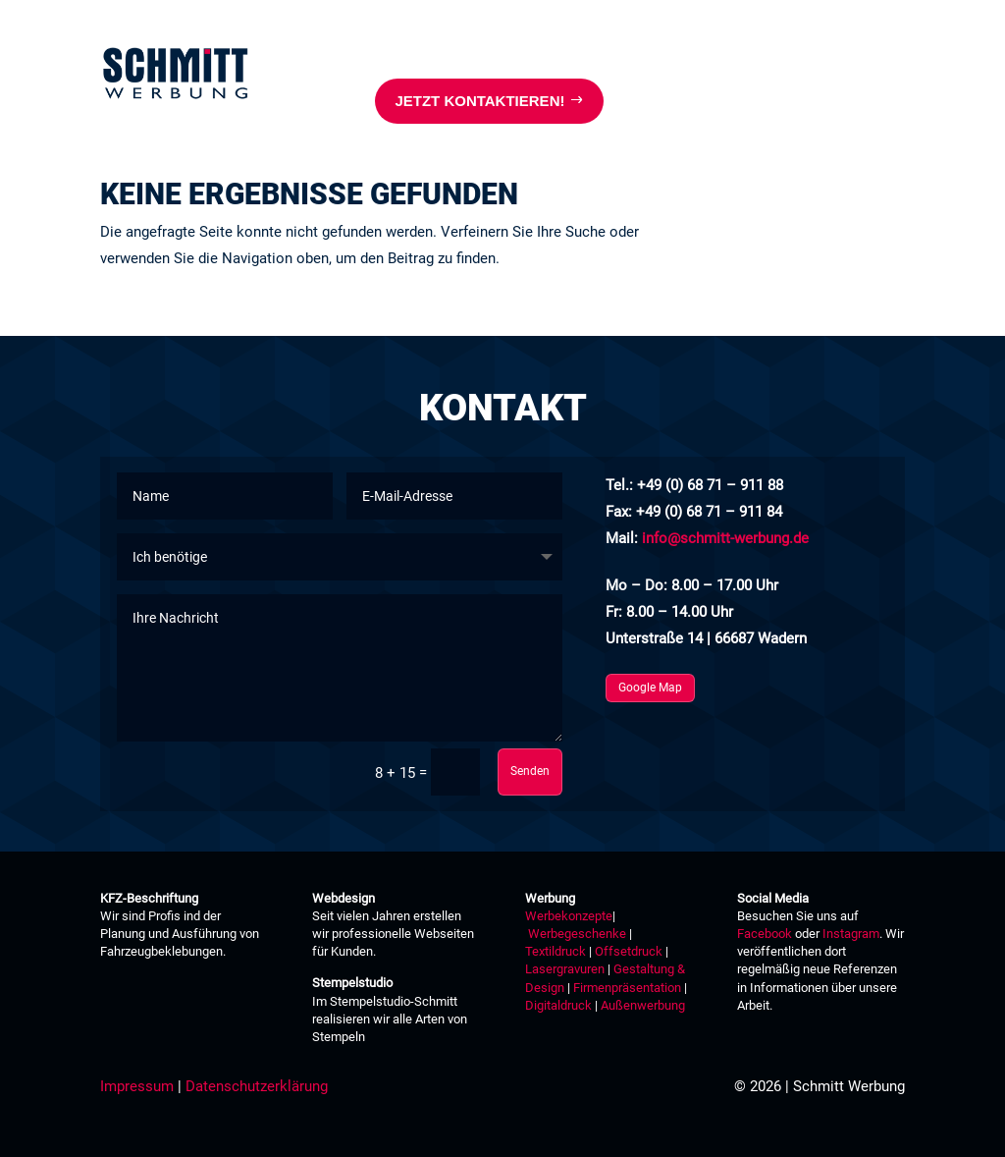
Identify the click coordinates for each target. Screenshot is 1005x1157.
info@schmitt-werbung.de (725, 538)
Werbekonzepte (568, 916)
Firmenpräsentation (627, 987)
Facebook (764, 933)
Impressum (137, 1086)
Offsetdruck (628, 951)
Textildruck (555, 951)
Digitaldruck (558, 1005)
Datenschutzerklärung (256, 1086)
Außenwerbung (643, 1005)
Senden (530, 771)
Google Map (650, 687)
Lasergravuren (565, 969)
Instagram (850, 933)
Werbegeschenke (577, 933)
